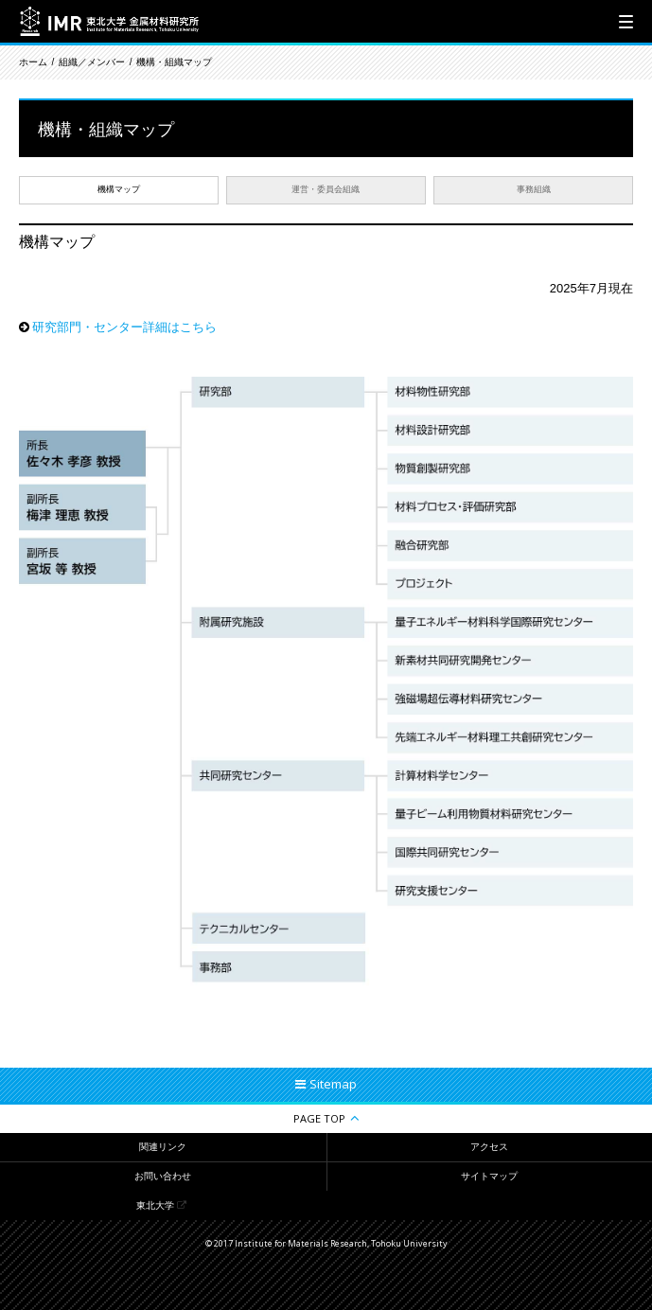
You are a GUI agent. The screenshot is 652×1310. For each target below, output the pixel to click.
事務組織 (534, 189)
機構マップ (118, 189)
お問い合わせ (162, 1176)
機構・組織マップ (174, 62)
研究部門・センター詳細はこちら (124, 327)
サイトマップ (489, 1176)
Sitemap (333, 1083)
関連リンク (162, 1147)
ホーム (33, 62)
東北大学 (155, 1205)
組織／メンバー (92, 62)
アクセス (489, 1147)
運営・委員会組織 (325, 189)
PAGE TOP (319, 1118)
